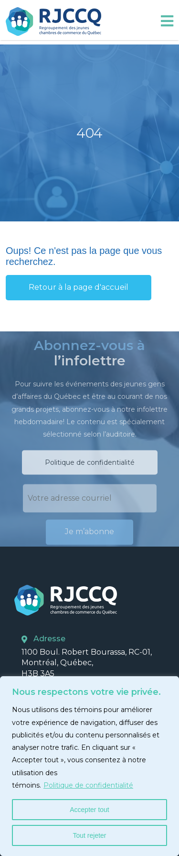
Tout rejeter (89, 835)
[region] (89, 766)
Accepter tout (89, 809)
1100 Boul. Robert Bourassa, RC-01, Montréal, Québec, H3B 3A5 (86, 662)
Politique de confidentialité (88, 785)
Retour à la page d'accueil (78, 287)
